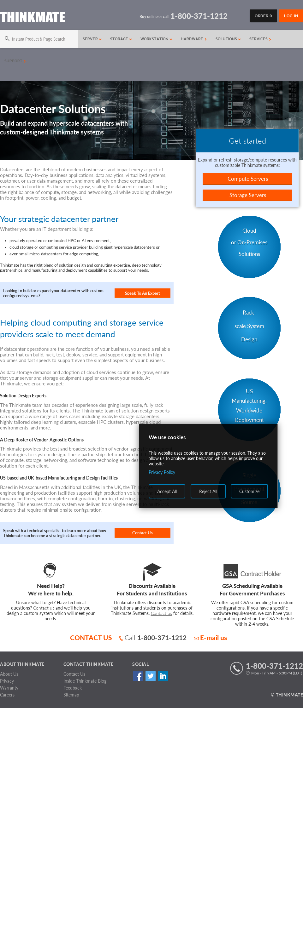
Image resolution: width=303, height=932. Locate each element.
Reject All (208, 491)
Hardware (194, 39)
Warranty (9, 687)
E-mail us (210, 637)
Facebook (137, 676)
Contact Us (142, 532)
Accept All (167, 491)
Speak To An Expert (142, 293)
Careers (7, 694)
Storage (121, 39)
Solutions (228, 39)
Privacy (7, 681)
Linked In (163, 676)
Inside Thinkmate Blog (84, 681)
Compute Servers (248, 178)
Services (260, 39)
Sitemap (71, 694)
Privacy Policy (162, 472)
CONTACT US (91, 637)
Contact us (43, 608)
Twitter (150, 676)
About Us (9, 674)
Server (92, 39)
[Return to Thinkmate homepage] (32, 18)
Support (15, 61)
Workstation (156, 39)
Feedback (72, 687)
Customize (249, 491)
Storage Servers (247, 195)
